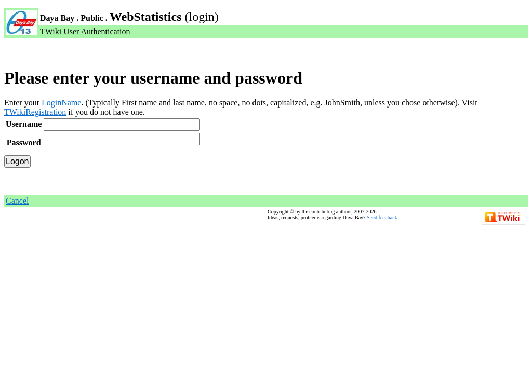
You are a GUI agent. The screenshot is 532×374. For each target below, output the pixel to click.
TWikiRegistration (35, 112)
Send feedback (382, 217)
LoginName (61, 102)
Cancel (17, 200)
